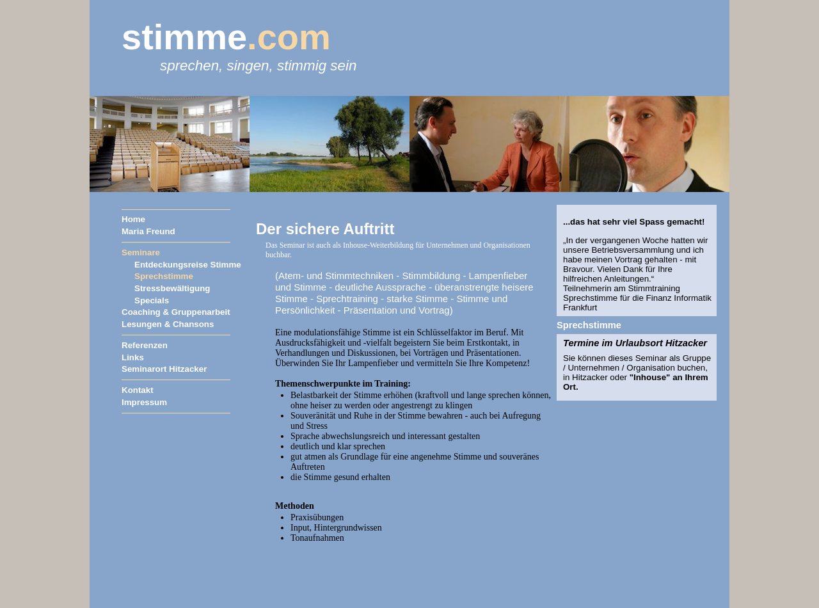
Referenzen (145, 345)
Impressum (144, 402)
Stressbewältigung (172, 288)
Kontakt (138, 390)
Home (133, 219)
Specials (151, 300)
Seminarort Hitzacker (164, 369)
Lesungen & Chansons (168, 324)
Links (133, 357)
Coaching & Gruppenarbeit (176, 312)
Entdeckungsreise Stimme (187, 264)
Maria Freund (148, 231)
